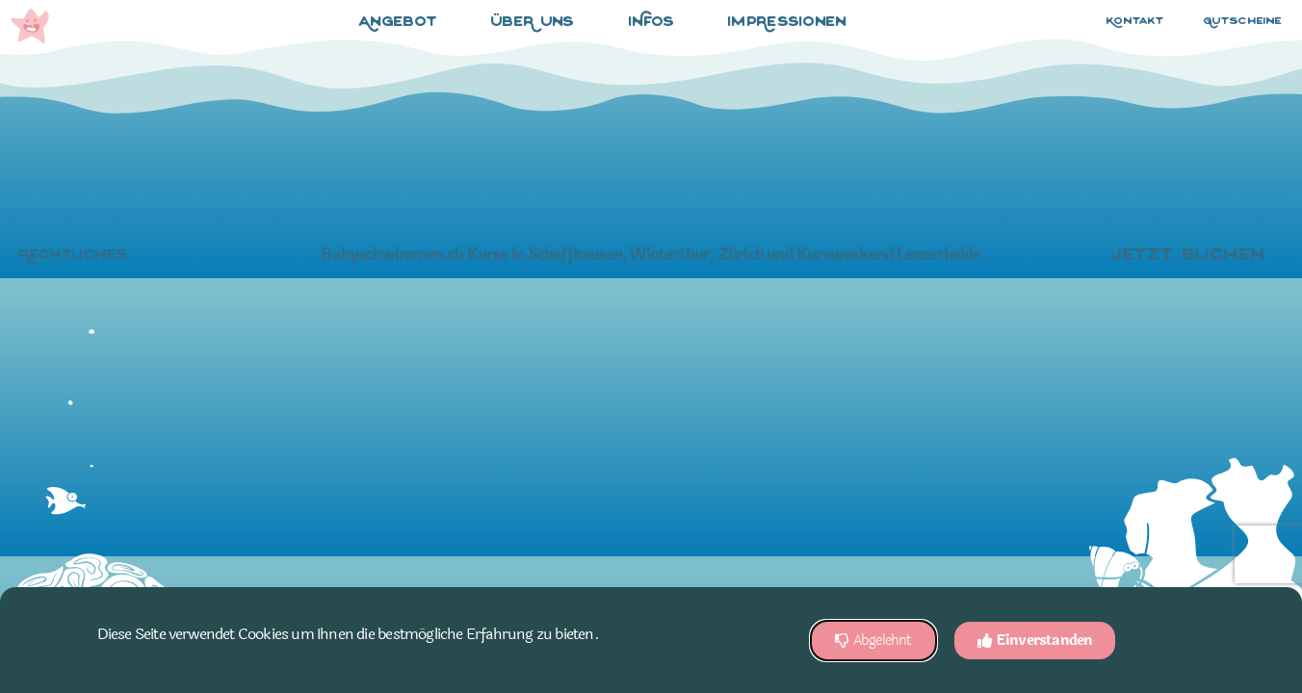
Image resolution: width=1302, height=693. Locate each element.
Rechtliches (73, 255)
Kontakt (1135, 21)
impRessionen (787, 22)
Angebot (403, 23)
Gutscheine (1243, 21)
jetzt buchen (1192, 256)
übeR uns (537, 23)
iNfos (657, 23)
